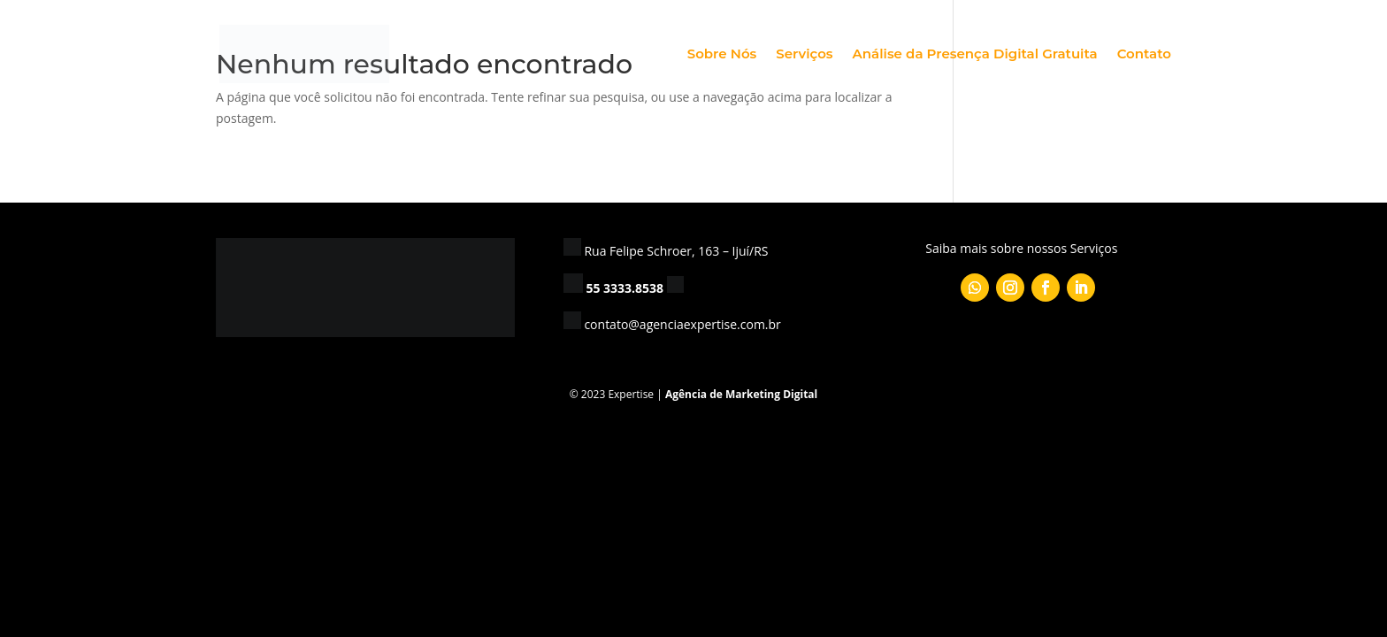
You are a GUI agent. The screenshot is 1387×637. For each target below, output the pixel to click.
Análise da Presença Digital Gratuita (975, 55)
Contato (1144, 55)
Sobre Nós (722, 55)
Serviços (804, 55)
